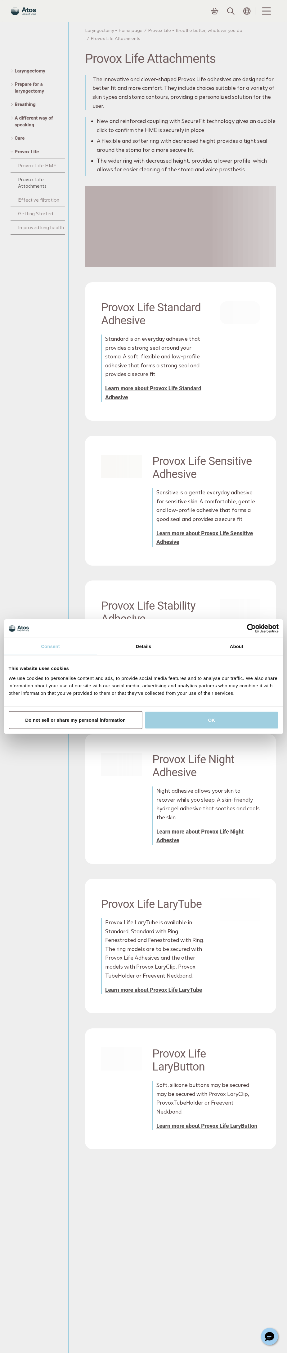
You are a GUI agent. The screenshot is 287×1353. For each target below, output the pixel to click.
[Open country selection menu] (247, 17)
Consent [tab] (50, 646)
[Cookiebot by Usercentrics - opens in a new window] (251, 628)
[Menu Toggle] (265, 17)
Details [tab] (143, 646)
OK (211, 719)
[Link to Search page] (231, 17)
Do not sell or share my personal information (75, 719)
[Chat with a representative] (269, 1336)
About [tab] (237, 646)
